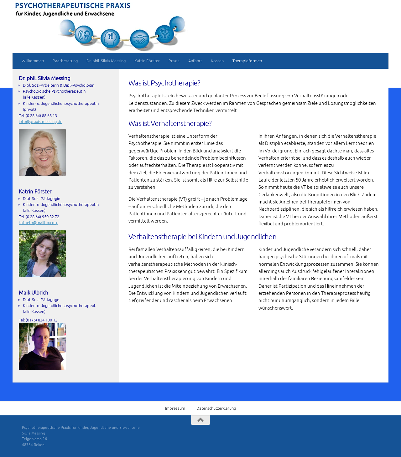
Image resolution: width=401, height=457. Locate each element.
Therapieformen (247, 61)
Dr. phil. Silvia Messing (106, 61)
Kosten (217, 61)
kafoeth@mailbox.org (38, 222)
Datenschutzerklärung (216, 408)
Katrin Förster (147, 61)
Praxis (174, 61)
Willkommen (33, 61)
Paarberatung (65, 61)
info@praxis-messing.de (40, 121)
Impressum (175, 408)
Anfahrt (195, 61)
